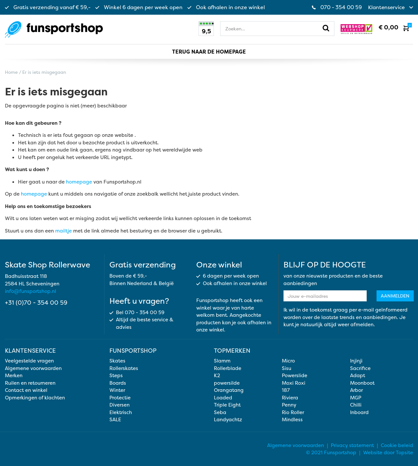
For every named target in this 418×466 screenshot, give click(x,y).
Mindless (292, 419)
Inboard (359, 412)
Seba (220, 412)
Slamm (222, 360)
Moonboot (362, 382)
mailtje (63, 230)
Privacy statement (352, 445)
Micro (288, 360)
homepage (79, 181)
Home (11, 72)
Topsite (404, 452)
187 (286, 389)
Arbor (356, 389)
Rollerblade (227, 367)
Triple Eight (227, 404)
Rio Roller (293, 412)
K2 (217, 375)
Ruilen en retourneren (30, 382)
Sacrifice (360, 367)
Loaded (223, 397)
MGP (355, 397)
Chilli (356, 404)
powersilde (227, 382)
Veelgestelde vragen (29, 360)
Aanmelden (395, 296)
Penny (289, 404)
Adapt (357, 375)
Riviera (290, 397)
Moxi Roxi (293, 382)
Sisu (286, 367)
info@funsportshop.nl (30, 291)
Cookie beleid (397, 445)
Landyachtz (228, 419)
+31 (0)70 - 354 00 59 (36, 302)
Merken (14, 375)
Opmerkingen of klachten (35, 397)
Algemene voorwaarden (33, 367)
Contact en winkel (26, 389)
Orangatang (229, 389)
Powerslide (294, 375)
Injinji (356, 360)
